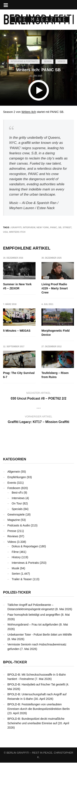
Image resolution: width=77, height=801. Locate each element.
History (16, 595)
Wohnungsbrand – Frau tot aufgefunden (32, 663)
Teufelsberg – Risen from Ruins (16, 413)
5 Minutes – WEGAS (16, 330)
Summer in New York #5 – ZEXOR (17, 286)
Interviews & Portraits (24, 61)
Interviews (18, 536)
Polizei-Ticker (17, 631)
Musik (15, 606)
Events (11, 521)
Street (67, 227)
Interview (29, 227)
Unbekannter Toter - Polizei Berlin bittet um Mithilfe (39, 673)
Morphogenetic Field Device (17, 371)
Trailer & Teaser (22, 617)
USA (5, 232)
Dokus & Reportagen (25, 584)
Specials (17, 547)
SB (59, 227)
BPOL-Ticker (15, 700)
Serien (47, 61)
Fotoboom (13, 526)
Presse (11, 569)
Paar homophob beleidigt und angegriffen (33, 653)
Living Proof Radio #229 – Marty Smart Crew (55, 288)
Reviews (12, 574)
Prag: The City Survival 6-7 (57, 371)
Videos (61, 61)
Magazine (13, 558)
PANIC (53, 227)
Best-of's (17, 531)
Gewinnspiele (16, 553)
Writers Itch (29, 111)
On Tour (17, 541)
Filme (15, 590)
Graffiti (16, 227)
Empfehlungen (16, 515)
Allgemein (13, 510)
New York (43, 227)
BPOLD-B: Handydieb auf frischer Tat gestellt (36, 722)
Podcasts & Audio (18, 563)
